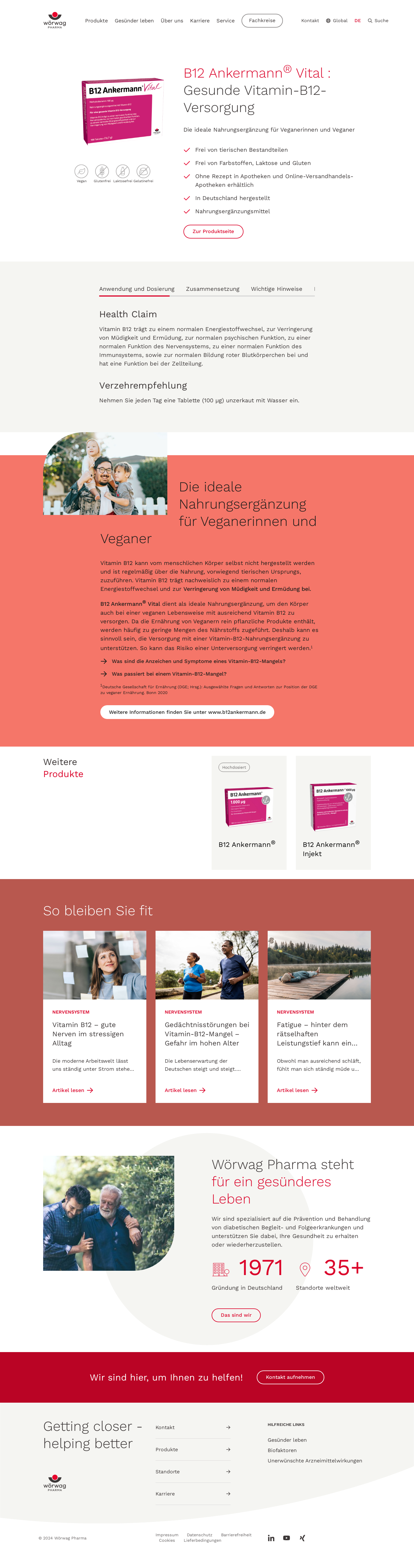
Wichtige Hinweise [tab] (276, 288)
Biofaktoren (282, 1451)
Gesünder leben (136, 21)
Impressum (166, 1535)
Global (338, 20)
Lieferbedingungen (178, 1544)
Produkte (98, 21)
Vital (155, 603)
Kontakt (312, 20)
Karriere (201, 20)
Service (227, 21)
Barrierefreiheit (175, 1539)
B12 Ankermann (121, 603)
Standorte (193, 1471)
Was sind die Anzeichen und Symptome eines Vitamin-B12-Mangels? (199, 661)
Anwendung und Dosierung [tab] (137, 288)
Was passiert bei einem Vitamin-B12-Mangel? (169, 673)
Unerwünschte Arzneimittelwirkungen (315, 1462)
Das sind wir (237, 1316)
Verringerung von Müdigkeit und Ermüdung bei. (249, 588)
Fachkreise (264, 21)
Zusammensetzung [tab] (212, 288)
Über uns (173, 21)
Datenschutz (200, 1535)
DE (359, 20)
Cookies (208, 1539)
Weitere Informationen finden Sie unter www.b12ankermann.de (189, 711)
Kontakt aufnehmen (291, 1378)
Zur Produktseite (214, 231)
